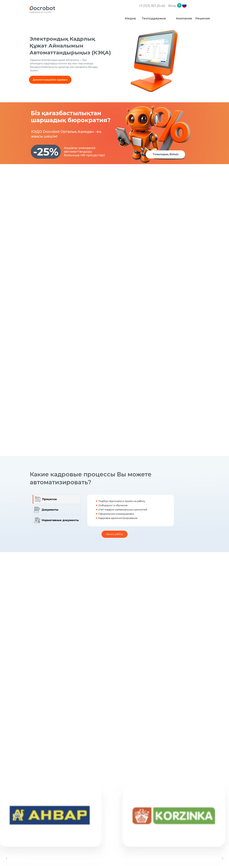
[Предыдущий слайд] (6, 843)
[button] (50, 80)
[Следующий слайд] (222, 843)
